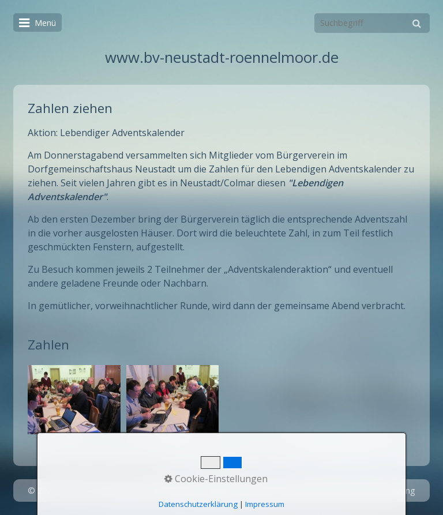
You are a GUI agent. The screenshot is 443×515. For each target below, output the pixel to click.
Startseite (215, 490)
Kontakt (257, 490)
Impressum (302, 490)
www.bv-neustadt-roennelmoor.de (222, 57)
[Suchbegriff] (372, 23)
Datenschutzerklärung (373, 490)
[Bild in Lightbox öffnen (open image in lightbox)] (74, 399)
